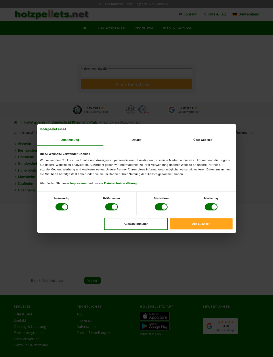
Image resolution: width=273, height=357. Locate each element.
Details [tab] (136, 139)
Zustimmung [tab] (70, 139)
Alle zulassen (201, 223)
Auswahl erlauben (136, 223)
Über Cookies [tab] (202, 139)
